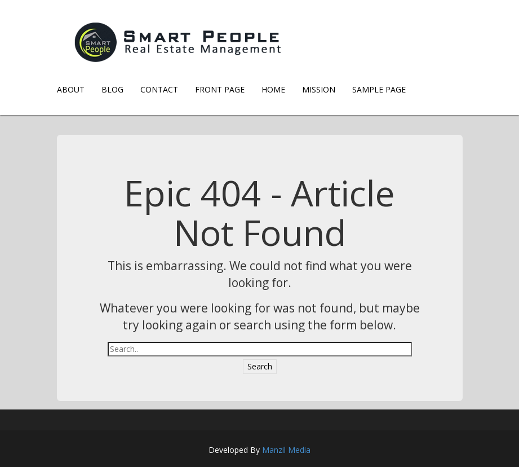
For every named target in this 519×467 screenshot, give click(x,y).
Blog (112, 89)
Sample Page (379, 89)
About (71, 89)
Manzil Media (286, 449)
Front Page (220, 89)
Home (273, 89)
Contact (159, 89)
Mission (318, 89)
